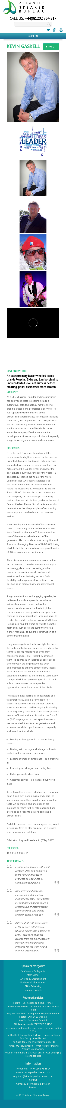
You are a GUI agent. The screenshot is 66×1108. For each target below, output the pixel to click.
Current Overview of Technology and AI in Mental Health (33, 1008)
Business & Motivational (33, 982)
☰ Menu (33, 35)
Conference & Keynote (33, 971)
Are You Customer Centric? (33, 1020)
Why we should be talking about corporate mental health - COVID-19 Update (33, 1015)
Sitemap (33, 1087)
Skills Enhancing (33, 986)
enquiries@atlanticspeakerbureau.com (33, 1076)
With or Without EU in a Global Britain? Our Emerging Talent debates (33, 1054)
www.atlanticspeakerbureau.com (33, 1072)
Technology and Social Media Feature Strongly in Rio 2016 (33, 1029)
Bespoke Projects (33, 990)
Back (51, 47)
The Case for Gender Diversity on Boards (33, 1041)
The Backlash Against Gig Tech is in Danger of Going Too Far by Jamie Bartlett (33, 1036)
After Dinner (33, 974)
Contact (33, 1079)
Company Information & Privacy (33, 1083)
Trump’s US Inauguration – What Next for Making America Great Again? (33, 1047)
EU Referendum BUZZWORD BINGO (33, 1024)
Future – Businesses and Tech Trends (33, 1002)
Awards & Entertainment (33, 978)
